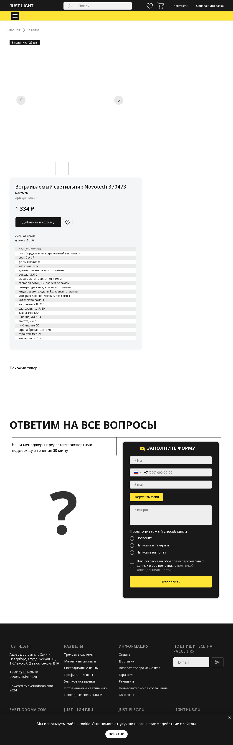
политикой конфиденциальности (165, 567)
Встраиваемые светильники (86, 688)
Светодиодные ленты (81, 668)
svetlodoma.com (28, 709)
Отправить (171, 582)
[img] (160, 6)
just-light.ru (78, 709)
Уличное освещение (80, 681)
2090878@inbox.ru (23, 677)
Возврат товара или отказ (139, 668)
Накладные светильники (83, 695)
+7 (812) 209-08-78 (24, 672)
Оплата (124, 654)
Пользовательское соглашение (143, 688)
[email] (171, 485)
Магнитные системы (80, 661)
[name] (171, 460)
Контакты (126, 695)
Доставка (126, 661)
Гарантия (126, 675)
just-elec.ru (131, 709)
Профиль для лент (78, 675)
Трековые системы (79, 654)
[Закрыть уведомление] (229, 717)
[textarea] (171, 515)
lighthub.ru (186, 709)
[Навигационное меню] (15, 16)
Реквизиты (127, 681)
